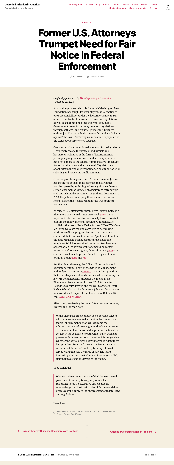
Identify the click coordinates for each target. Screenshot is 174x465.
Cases (106, 4)
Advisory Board (76, 4)
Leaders (153, 4)
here (110, 251)
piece (103, 215)
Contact (116, 4)
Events (125, 4)
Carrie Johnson (90, 412)
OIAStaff (79, 77)
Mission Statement (117, 8)
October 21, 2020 (97, 77)
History (135, 4)
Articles (89, 4)
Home (144, 4)
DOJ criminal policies (107, 412)
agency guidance (64, 412)
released (87, 272)
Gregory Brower (63, 415)
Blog (98, 4)
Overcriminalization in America (23, 4)
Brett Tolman (77, 412)
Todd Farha (76, 415)
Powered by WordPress (71, 458)
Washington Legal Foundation (97, 98)
